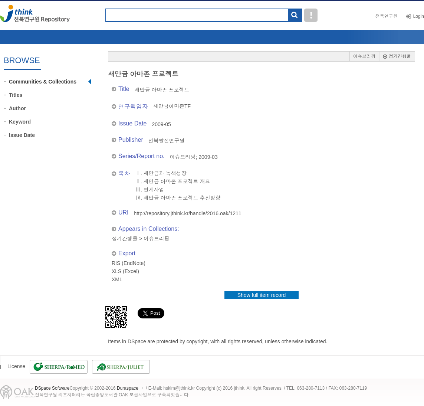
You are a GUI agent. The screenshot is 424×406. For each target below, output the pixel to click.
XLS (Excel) (125, 271)
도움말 (311, 15)
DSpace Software (52, 388)
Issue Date (22, 135)
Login (418, 16)
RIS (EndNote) (128, 263)
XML (117, 279)
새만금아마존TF (172, 106)
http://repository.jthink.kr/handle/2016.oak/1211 (187, 213)
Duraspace (127, 388)
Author (17, 108)
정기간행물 (400, 56)
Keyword (20, 122)
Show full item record (261, 295)
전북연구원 (386, 16)
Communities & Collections (42, 82)
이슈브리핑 (364, 56)
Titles (15, 95)
